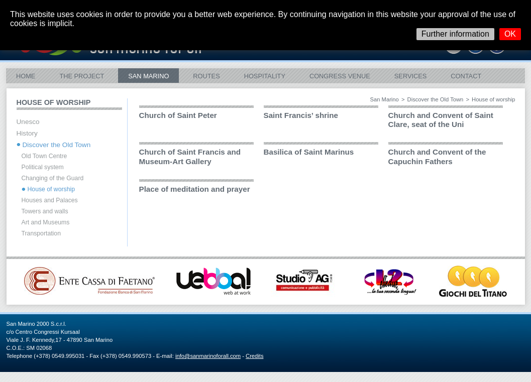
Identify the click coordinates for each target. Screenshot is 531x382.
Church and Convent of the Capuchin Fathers (437, 156)
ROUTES (206, 76)
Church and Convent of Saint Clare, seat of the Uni (440, 120)
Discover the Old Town (435, 99)
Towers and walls (45, 211)
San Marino (148, 76)
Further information (455, 34)
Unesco (28, 121)
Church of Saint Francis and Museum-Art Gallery (190, 156)
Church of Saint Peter (178, 115)
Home (25, 76)
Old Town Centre (44, 156)
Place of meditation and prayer (194, 189)
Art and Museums (46, 222)
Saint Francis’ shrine (301, 115)
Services (410, 76)
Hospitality (264, 76)
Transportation (41, 233)
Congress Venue (339, 76)
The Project (81, 76)
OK (510, 34)
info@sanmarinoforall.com (208, 356)
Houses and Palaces (50, 200)
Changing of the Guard (53, 178)
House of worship (51, 189)
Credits (254, 356)
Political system (43, 167)
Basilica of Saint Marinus (309, 152)
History (27, 133)
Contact (466, 76)
